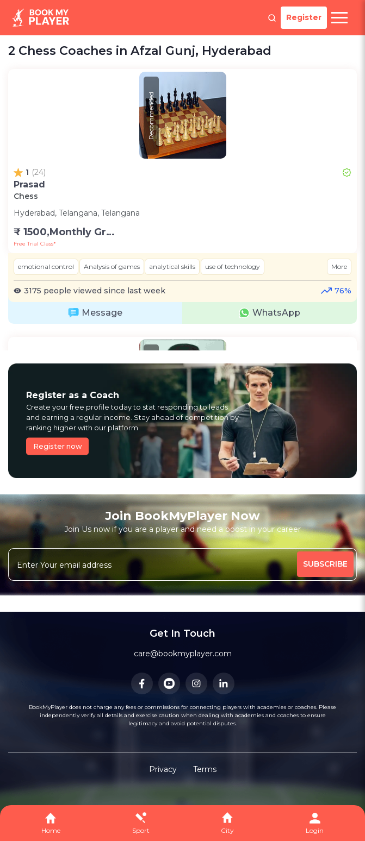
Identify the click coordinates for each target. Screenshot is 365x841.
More (339, 266)
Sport (141, 830)
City (227, 830)
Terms (204, 769)
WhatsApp (269, 312)
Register (303, 17)
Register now (57, 446)
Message (95, 312)
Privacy (163, 769)
